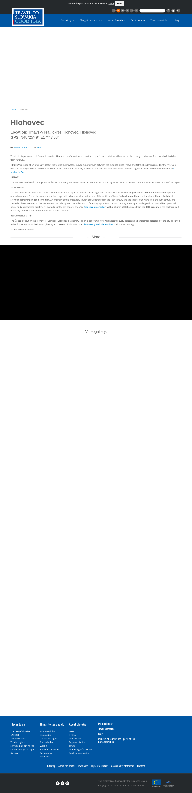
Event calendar (138, 20)
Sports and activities (49, 749)
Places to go (68, 20)
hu (127, 10)
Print (39, 147)
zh (136, 10)
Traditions (45, 756)
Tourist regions (17, 742)
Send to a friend (21, 147)
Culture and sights (48, 738)
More (111, 3)
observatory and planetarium (98, 224)
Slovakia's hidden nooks (22, 745)
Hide (119, 3)
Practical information (79, 753)
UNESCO (14, 735)
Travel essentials (159, 20)
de (123, 10)
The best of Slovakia (20, 731)
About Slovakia (116, 20)
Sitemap (51, 766)
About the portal (66, 766)
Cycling (43, 745)
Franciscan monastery (95, 206)
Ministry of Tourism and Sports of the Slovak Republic (116, 740)
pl (132, 10)
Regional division (77, 742)
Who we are (75, 738)
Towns (72, 745)
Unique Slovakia (18, 738)
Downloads (83, 766)
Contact (141, 766)
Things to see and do (91, 20)
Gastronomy (46, 753)
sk (114, 10)
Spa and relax (46, 742)
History (72, 735)
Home (13, 109)
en (118, 10)
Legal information (99, 766)
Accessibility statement (122, 766)
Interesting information (80, 749)
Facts (71, 731)
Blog (176, 20)
